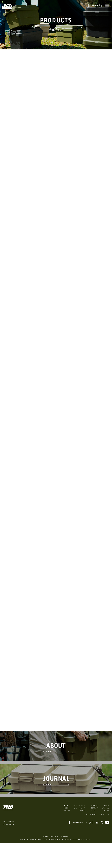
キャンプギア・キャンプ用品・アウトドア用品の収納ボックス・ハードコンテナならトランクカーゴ (56, 840)
